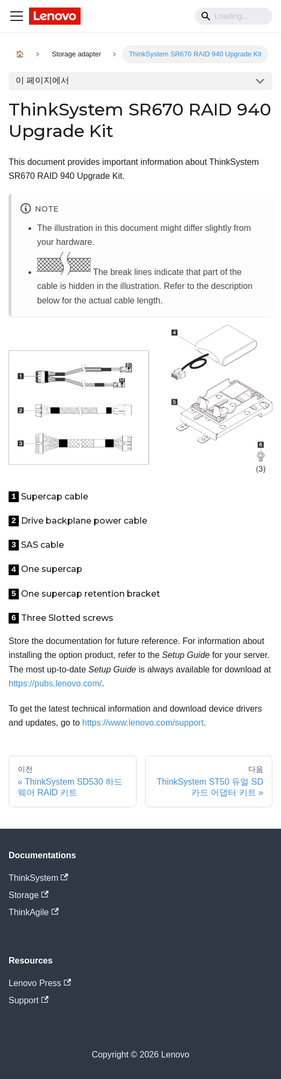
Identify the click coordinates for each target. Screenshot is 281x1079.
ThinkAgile (34, 912)
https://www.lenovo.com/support (143, 722)
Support (28, 1000)
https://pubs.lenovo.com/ (55, 683)
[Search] (233, 16)
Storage (28, 895)
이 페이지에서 (42, 80)
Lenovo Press (40, 983)
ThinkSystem (38, 877)
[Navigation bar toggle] (17, 16)
